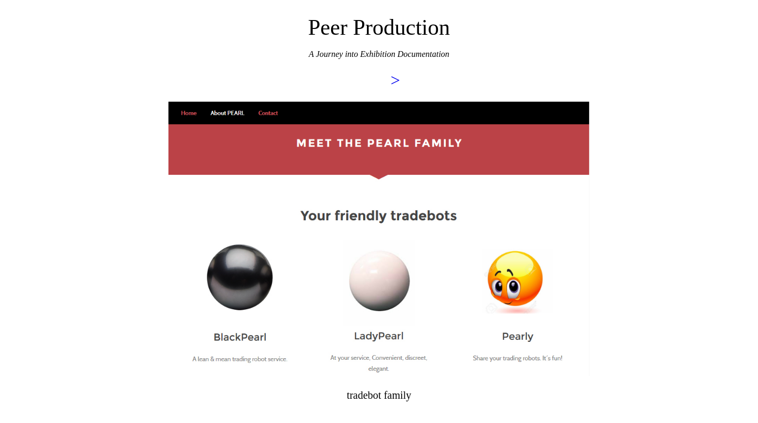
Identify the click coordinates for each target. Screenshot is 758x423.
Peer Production (379, 27)
